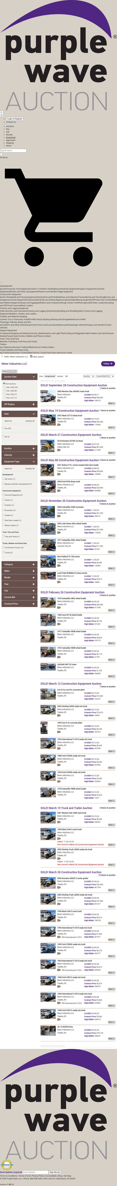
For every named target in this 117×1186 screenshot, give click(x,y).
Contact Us (11, 122)
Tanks (15, 336)
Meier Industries (63, 394)
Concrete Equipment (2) (12, 495)
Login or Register (14, 119)
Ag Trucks (4, 353)
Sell (7, 132)
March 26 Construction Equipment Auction (86, 844)
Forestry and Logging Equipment (14, 308)
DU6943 (44, 599)
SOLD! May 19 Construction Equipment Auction (70, 410)
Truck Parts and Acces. (56, 353)
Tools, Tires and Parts (9, 339)
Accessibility (51, 1176)
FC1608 (44, 1027)
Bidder (89, 401)
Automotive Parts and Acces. (40, 325)
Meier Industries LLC (65, 419)
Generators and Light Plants (54, 333)
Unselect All (30, 421)
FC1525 (44, 756)
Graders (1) (7, 515)
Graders (72, 300)
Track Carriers (14, 305)
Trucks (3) (7, 552)
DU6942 (44, 648)
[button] (58, 275)
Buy (7, 129)
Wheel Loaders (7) (10, 525)
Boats (55, 325)
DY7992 (44, 465)
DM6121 (44, 416)
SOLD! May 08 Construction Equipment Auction (70, 460)
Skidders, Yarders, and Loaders (22, 314)
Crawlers (36, 300)
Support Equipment (8, 330)
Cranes (30, 300)
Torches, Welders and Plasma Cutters (34, 336)
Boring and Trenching (94, 297)
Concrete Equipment (18, 300)
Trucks (69, 353)
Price (90, 398)
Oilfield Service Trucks (36, 353)
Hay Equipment (71, 289)
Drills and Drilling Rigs (50, 300)
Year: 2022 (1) (10, 394)
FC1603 (44, 928)
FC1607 (44, 850)
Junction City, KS (64, 546)
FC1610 (44, 830)
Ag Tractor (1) (8, 479)
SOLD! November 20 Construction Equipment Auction (73, 500)
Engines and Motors (20, 333)
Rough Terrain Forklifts (71, 303)
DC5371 (44, 392)
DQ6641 (44, 441)
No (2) (6, 436)
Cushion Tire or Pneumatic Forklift (15, 319)
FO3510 (44, 723)
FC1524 (44, 740)
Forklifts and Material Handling (13, 316)
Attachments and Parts (46, 297)
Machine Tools (6, 341)
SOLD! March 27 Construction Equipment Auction (71, 434)
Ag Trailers (4, 347)
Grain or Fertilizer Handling (43, 289)
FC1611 (44, 994)
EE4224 (44, 557)
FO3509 (44, 690)
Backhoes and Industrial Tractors (71, 297)
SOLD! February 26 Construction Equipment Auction (73, 592)
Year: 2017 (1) (10, 397)
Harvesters (60, 289)
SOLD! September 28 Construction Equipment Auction (74, 385)
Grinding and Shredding (68, 311)
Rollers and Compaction (50, 303)
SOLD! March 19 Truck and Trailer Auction (66, 808)
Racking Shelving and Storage (56, 319)
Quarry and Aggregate (30, 303)
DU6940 (44, 665)
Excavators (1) (9, 510)
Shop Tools (18, 341)
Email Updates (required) (11, 1172)
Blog (60, 1176)
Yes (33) (6, 428)
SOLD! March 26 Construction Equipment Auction (71, 872)
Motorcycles (63, 325)
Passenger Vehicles (77, 325)
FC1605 (44, 978)
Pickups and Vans (94, 325)
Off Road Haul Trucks (101, 300)
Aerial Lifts (4, 297)
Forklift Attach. (36, 319)
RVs (103, 325)
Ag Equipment (6, 286)
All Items (4, 157)
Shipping (10, 143)
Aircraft (3, 325)
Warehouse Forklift (77, 319)
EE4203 (44, 507)
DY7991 (44, 482)
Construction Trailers (18, 347)
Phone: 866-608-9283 (32, 1178)
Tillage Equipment (65, 291)
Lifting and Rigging (74, 333)
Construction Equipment (10, 294)
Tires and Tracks (30, 341)
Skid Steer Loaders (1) (11, 520)
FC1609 (44, 813)
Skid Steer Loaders (97, 303)
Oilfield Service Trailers (38, 347)
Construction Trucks (18, 353)
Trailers (3, 344)
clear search (37, 357)
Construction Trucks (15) (12, 547)
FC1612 (44, 945)
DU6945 (44, 615)
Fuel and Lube (35, 333)
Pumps (10, 336)
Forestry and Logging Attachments (42, 311)
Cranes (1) (7, 500)
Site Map (67, 1176)
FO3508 (44, 789)
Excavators (64, 300)
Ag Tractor (17, 289)
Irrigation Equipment (87, 289)
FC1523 (44, 707)
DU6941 (44, 632)
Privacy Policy (38, 1176)
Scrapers (85, 303)
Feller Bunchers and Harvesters (13, 311)
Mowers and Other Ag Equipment (23, 291)
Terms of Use (24, 1176)
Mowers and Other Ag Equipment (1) (17, 484)
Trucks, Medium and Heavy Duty (14, 350)
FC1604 (44, 1011)
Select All (8, 421)
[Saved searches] (2, 113)
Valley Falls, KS (63, 447)
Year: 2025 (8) (10, 390)
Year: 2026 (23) (11, 387)
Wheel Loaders (26, 305)
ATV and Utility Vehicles (17, 325)
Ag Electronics (6, 289)
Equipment (11, 137)
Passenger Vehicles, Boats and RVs (15, 322)
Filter (9, 371)
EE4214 (44, 540)
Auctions (10, 126)
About (8, 146)
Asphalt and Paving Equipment (22, 297)
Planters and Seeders (47, 291)
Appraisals (10, 140)
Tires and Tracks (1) (11, 536)
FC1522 (44, 773)
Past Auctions (10, 384)
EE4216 (44, 524)
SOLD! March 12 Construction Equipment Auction (71, 683)
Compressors (6, 333)
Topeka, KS (61, 397)
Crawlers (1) (8, 505)
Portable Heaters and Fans (94, 333)
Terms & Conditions (8, 1176)
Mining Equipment (84, 300)
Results (9, 135)
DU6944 (44, 879)
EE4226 (44, 573)
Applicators (27, 289)
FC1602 (44, 961)
